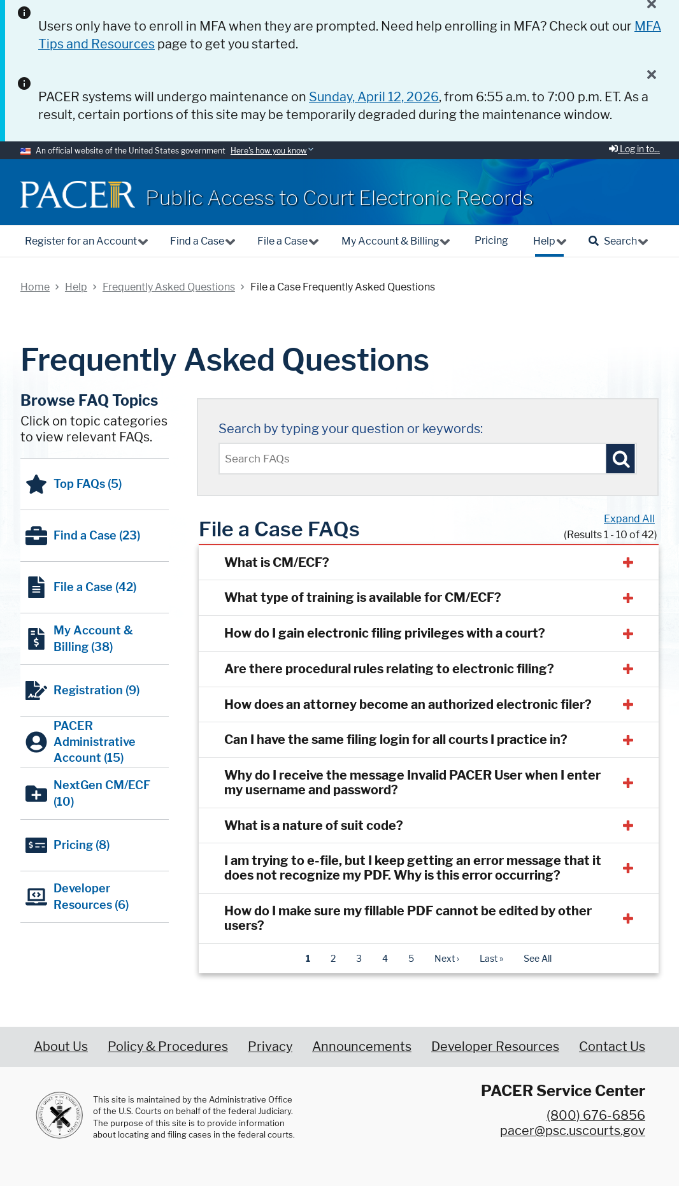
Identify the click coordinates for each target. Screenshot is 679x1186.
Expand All (629, 519)
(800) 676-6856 (596, 1115)
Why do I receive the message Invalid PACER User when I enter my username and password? (412, 782)
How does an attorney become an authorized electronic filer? (408, 704)
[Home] (77, 194)
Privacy (270, 1046)
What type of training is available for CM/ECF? (362, 597)
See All (538, 958)
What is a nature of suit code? (313, 825)
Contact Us (612, 1046)
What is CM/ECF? (276, 562)
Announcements (361, 1046)
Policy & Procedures (168, 1046)
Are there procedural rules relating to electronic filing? (389, 668)
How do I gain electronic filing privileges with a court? (384, 633)
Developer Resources (495, 1046)
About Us (61, 1046)
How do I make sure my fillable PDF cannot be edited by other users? (408, 918)
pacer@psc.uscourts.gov (572, 1130)
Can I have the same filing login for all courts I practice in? (396, 739)
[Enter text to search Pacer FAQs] (428, 459)
